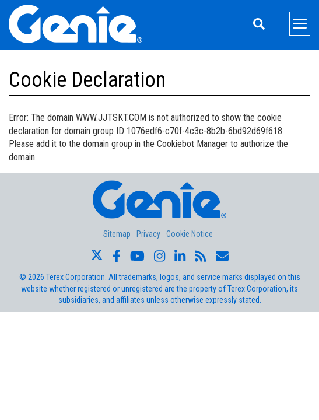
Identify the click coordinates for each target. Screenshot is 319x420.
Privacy (148, 234)
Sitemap (117, 234)
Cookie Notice (189, 234)
